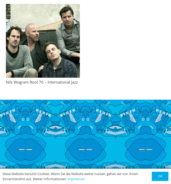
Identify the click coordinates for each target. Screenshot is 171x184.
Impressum (76, 179)
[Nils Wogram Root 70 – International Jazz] (43, 41)
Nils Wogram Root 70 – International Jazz (42, 82)
